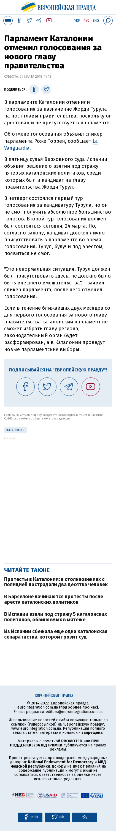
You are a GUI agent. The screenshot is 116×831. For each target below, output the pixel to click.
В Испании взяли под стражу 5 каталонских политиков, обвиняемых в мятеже (55, 617)
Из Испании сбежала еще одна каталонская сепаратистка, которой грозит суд (55, 634)
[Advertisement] (58, 497)
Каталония (15, 430)
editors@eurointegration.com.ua (74, 711)
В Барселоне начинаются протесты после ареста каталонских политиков (53, 599)
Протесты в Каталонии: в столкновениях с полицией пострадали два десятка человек (56, 582)
